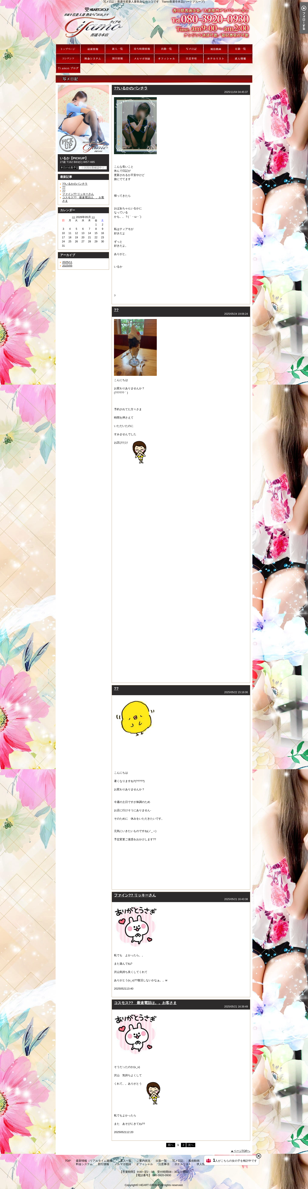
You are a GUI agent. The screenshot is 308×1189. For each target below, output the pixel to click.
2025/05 (67, 265)
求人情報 (240, 58)
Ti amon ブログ (68, 68)
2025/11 (67, 262)
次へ (191, 1145)
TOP (68, 49)
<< (73, 217)
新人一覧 (117, 49)
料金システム (92, 58)
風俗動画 (215, 49)
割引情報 (117, 58)
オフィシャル (166, 58)
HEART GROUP (149, 1185)
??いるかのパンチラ (74, 183)
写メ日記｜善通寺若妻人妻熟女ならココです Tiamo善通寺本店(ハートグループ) (154, 23)
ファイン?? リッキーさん (78, 194)
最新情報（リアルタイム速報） (92, 49)
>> (93, 217)
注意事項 (191, 58)
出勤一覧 (166, 49)
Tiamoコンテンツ (68, 58)
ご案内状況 (142, 49)
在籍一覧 (240, 49)
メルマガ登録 (142, 58)
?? (63, 187)
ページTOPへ (242, 1150)
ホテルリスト (215, 58)
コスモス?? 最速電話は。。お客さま (145, 1003)
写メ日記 (191, 49)
